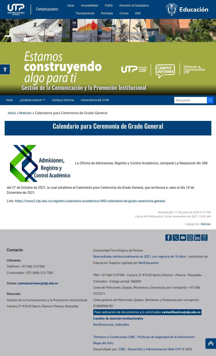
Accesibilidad (89, 5)
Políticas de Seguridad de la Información (166, 337)
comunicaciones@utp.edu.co (38, 283)
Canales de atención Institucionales (118, 318)
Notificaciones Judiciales (111, 325)
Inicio (70, 5)
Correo (124, 13)
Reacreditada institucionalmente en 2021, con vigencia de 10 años (139, 256)
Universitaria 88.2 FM (95, 100)
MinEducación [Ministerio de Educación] (149, 263)
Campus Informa (63, 100)
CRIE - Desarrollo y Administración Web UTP (150, 349)
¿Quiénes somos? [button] (31, 100)
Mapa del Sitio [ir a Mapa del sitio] (103, 343)
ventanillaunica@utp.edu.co (181, 312)
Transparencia (85, 13)
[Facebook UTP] (168, 237)
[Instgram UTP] (190, 237)
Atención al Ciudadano (134, 5)
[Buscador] (210, 100)
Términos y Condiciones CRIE (114, 337)
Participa (107, 13)
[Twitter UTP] (176, 237)
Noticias (25, 113)
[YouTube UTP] (183, 237)
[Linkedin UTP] (197, 237)
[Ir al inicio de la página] (211, 344)
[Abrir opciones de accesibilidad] (5, 69)
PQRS (108, 5)
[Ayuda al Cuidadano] (204, 237)
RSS (137, 13)
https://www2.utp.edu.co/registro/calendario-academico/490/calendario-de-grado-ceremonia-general (90, 201)
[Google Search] (190, 100)
